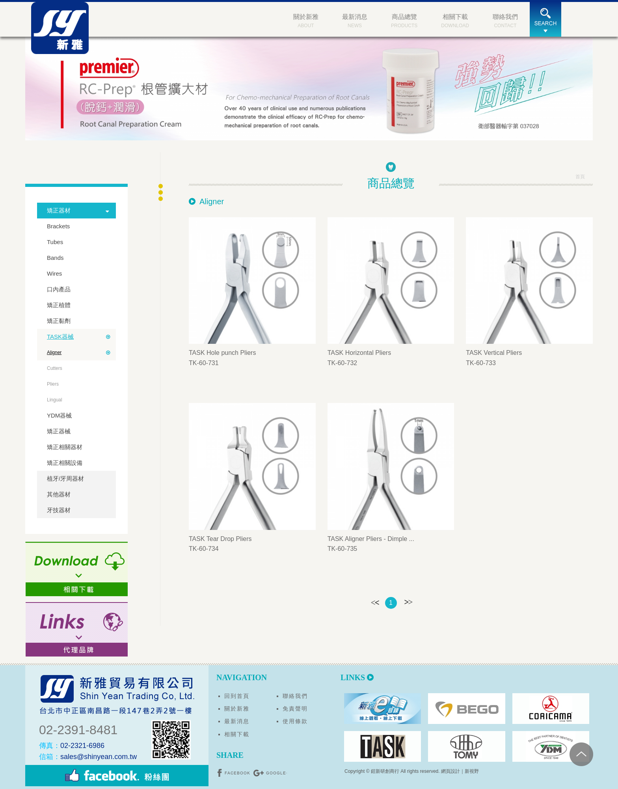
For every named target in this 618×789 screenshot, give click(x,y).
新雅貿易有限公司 (62, 30)
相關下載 (236, 734)
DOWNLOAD (455, 20)
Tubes (55, 242)
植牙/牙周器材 (65, 478)
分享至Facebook (234, 773)
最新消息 (236, 721)
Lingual (54, 400)
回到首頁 (236, 696)
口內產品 (59, 289)
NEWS (354, 20)
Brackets (58, 226)
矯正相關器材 (64, 447)
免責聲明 (295, 708)
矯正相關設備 (64, 462)
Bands (55, 257)
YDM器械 (59, 415)
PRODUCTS (404, 20)
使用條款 (295, 721)
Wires (54, 273)
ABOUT (305, 20)
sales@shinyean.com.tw (88, 757)
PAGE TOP (594, 753)
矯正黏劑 (59, 320)
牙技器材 (59, 510)
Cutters (54, 368)
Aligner (54, 352)
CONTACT (505, 20)
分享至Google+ (270, 773)
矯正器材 (59, 210)
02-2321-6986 (71, 746)
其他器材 (59, 494)
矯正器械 (59, 431)
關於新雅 (236, 708)
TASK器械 (60, 336)
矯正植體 (59, 305)
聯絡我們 (295, 696)
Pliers (53, 384)
